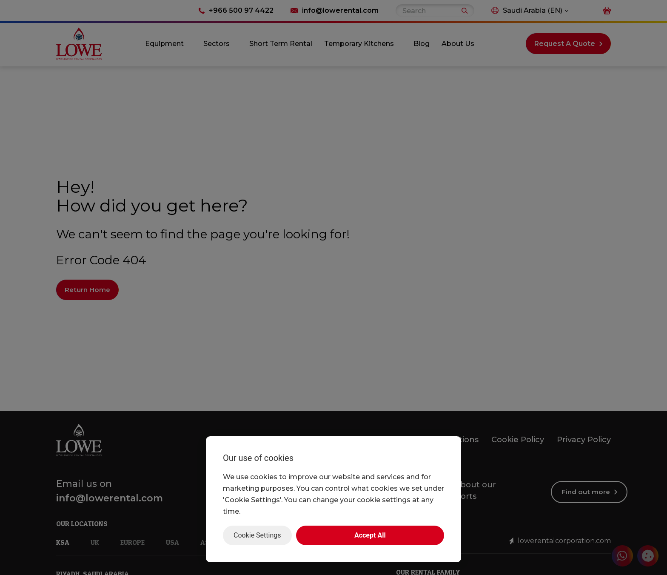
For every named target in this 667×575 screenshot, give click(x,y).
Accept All (370, 535)
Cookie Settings (257, 535)
